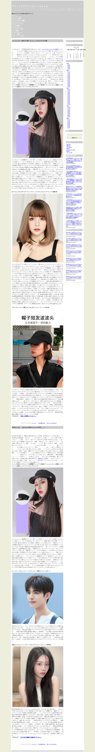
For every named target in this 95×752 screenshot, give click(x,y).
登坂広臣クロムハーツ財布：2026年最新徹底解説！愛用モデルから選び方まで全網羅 (74, 209)
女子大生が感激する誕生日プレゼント (30, 737)
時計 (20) (69, 144)
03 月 (69, 66)
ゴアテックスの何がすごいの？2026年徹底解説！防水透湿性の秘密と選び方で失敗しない (74, 167)
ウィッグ (34, 423)
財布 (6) (68, 145)
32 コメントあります (52, 423)
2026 (68, 63)
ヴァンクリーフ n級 (17, 29)
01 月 (69, 68)
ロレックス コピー (17, 17)
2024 (68, 88)
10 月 (69, 74)
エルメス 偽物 (16, 34)
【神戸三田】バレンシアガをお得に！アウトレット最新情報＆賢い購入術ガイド (74, 195)
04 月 (69, 64)
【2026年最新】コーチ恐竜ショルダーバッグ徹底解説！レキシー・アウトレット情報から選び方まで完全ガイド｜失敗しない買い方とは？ (74, 223)
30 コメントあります (52, 744)
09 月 (69, 75)
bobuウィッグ (42, 458)
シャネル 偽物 (16, 25)
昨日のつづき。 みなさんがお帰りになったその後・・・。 (29, 427)
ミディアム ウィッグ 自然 (50, 49)
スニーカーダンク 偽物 (18, 20)
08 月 (69, 77)
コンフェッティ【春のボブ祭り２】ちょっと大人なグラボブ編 (29, 40)
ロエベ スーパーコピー (18, 22)
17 (80, 54)
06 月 (69, 79)
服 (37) (68, 148)
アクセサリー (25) (71, 149)
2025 (68, 70)
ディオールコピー (17, 32)
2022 (68, 118)
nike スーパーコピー (17, 24)
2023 (68, 105)
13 (70, 54)
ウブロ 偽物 (15, 30)
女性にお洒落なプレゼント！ (28, 416)
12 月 (69, 71)
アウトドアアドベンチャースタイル (30, 6)
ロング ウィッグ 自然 (18, 36)
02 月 (69, 67)
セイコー (14, 15)
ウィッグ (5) (69, 152)
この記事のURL (41, 423)
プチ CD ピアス (16, 27)
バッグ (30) (69, 147)
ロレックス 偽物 (16, 18)
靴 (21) (68, 151)
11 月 (69, 73)
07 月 (69, 78)
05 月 (69, 81)
